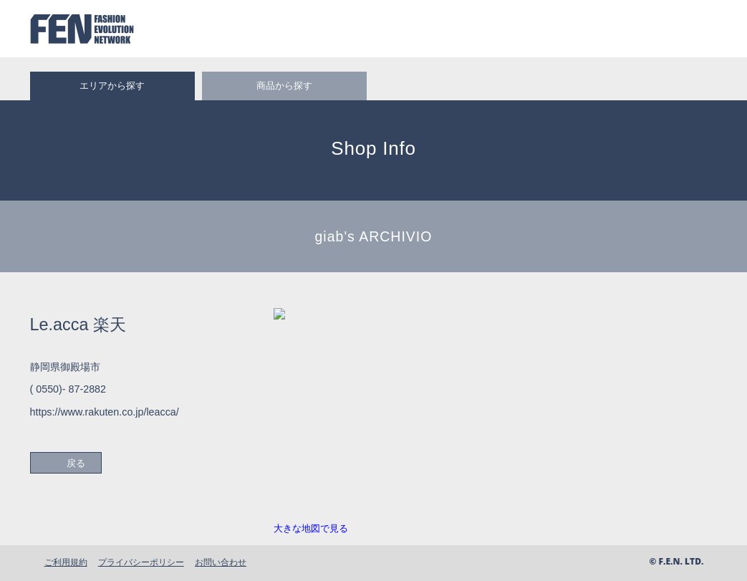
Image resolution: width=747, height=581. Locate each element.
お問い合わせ (220, 562)
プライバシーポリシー (141, 562)
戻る (76, 463)
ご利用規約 (65, 562)
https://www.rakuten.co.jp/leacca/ (104, 412)
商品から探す (284, 85)
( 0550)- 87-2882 (68, 389)
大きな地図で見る (311, 528)
